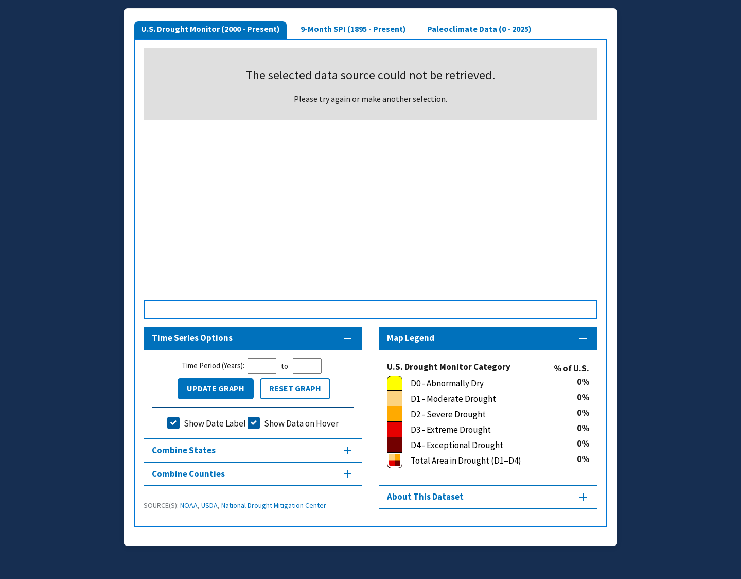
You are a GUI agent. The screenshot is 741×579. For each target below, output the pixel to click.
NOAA (189, 505)
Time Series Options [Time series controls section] (192, 338)
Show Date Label (215, 423)
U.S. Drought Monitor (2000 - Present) (210, 29)
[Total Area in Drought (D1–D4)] (482, 460)
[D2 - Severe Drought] (482, 414)
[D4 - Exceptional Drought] (482, 445)
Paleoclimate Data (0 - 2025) (479, 29)
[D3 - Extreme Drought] (482, 429)
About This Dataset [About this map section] (425, 496)
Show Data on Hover (301, 423)
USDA (209, 505)
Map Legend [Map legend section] (410, 338)
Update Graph (215, 388)
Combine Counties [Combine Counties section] (188, 474)
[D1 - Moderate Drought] (482, 398)
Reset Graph (295, 388)
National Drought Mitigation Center (273, 505)
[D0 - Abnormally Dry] (482, 383)
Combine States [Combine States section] (184, 450)
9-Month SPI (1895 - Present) (353, 29)
